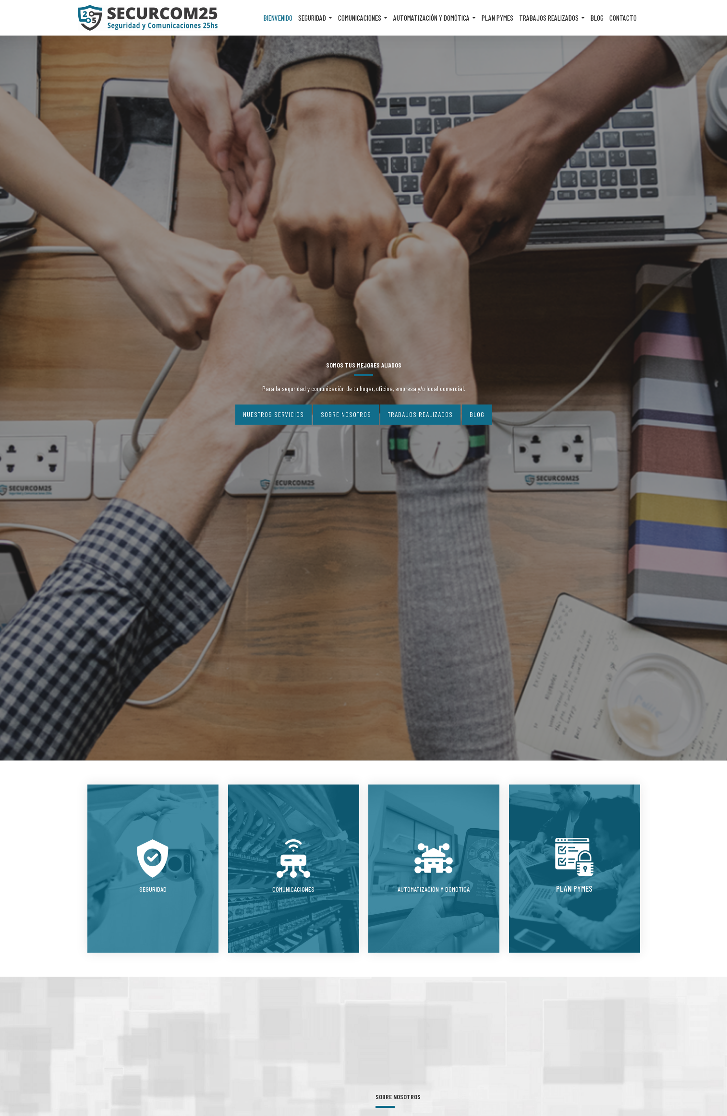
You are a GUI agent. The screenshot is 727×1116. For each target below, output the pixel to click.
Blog (597, 17)
